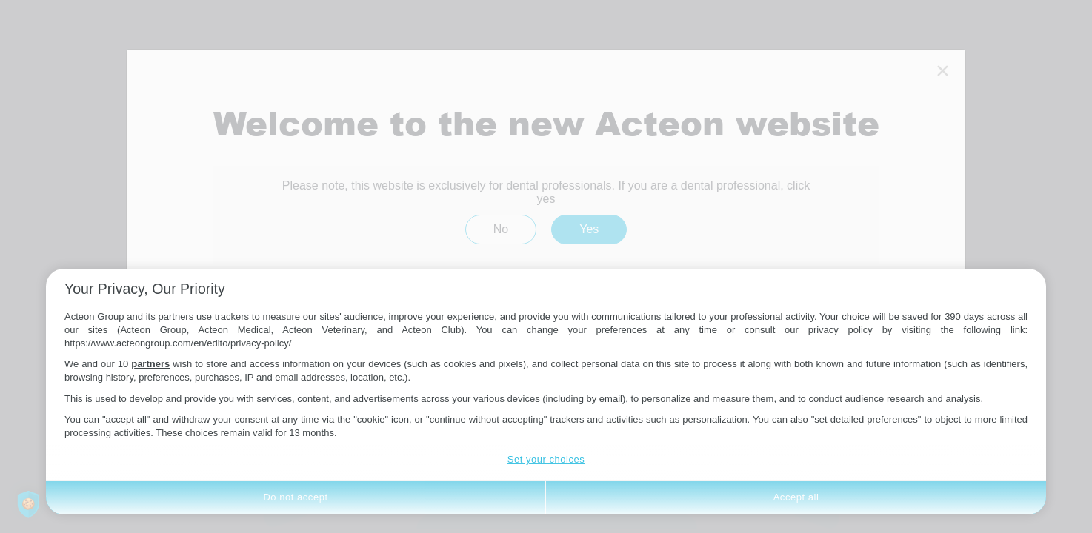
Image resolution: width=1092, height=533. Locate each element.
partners (150, 363)
